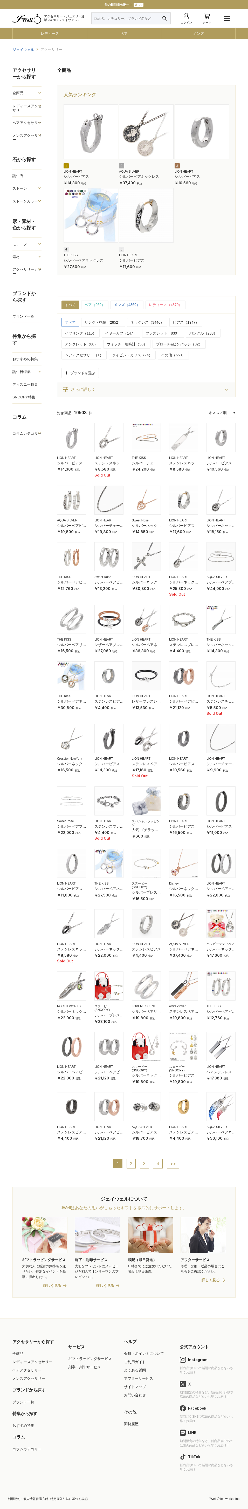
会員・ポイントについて (144, 1354)
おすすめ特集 (23, 1426)
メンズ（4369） (127, 305)
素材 (16, 257)
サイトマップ (135, 1387)
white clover (177, 1006)
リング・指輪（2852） (103, 322)
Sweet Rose (140, 520)
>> (173, 1163)
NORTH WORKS (69, 1006)
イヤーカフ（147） (120, 333)
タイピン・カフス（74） (132, 355)
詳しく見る (52, 1286)
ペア (124, 33)
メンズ (198, 33)
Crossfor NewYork (69, 758)
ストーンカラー (25, 201)
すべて (70, 305)
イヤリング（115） (80, 333)
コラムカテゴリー (27, 433)
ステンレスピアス (146, 949)
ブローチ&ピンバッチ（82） (179, 344)
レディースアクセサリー (27, 108)
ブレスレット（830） (163, 333)
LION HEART (73, 171)
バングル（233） (203, 333)
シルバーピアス (76, 176)
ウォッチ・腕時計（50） (127, 344)
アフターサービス (138, 1379)
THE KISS (71, 255)
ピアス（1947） (186, 322)
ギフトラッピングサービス (90, 1359)
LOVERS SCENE (144, 1006)
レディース (50, 33)
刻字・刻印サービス (84, 1367)
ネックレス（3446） (147, 322)
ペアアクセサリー (27, 123)
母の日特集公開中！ (124, 5)
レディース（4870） (165, 305)
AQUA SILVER (129, 171)
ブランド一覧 (23, 316)
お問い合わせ (135, 1396)
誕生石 (17, 176)
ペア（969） (95, 305)
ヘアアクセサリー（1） (84, 355)
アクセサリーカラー (27, 271)
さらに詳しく (79, 389)
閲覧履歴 (131, 1424)
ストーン (19, 188)
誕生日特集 (21, 372)
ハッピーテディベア (220, 944)
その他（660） (173, 355)
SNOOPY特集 (23, 397)
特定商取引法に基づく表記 (69, 1499)
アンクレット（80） (81, 344)
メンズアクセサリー (27, 137)
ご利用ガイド (135, 1362)
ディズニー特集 (25, 384)
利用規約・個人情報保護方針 (28, 1499)
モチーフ (19, 244)
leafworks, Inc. (230, 1499)
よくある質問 (135, 1371)
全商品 (17, 93)
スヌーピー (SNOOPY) (139, 885)
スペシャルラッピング (146, 823)
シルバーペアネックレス (139, 176)
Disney (174, 884)
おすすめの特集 (25, 359)
